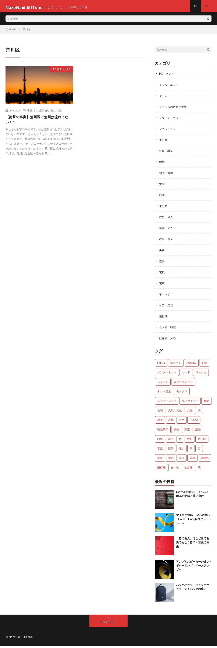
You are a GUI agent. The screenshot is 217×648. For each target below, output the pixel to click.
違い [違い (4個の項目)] (181, 450)
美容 (162, 252)
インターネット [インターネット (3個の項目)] (167, 374)
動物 (162, 164)
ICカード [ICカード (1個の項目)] (175, 364)
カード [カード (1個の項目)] (186, 374)
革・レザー (166, 296)
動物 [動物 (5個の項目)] (206, 402)
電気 (162, 274)
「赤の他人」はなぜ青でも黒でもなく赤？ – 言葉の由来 (192, 544)
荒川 (60, 112)
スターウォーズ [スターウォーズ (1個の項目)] (183, 383)
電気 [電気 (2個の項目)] (171, 459)
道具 (162, 263)
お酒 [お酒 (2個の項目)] (204, 364)
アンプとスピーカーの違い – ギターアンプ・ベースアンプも (193, 567)
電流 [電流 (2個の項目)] (181, 459)
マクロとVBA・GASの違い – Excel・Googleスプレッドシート (193, 521)
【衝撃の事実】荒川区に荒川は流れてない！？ (39, 122)
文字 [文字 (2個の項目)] (181, 421)
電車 (162, 285)
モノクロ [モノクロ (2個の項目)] (181, 393)
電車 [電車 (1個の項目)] (192, 459)
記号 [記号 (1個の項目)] (171, 450)
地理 (29, 112)
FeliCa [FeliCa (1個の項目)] (161, 364)
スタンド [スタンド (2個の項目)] (162, 383)
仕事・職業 (166, 153)
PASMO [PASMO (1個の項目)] (191, 364)
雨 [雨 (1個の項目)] (191, 450)
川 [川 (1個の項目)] (199, 412)
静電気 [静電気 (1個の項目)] (204, 459)
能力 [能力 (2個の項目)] (171, 440)
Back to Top (108, 623)
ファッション (168, 131)
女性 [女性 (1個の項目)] (190, 412)
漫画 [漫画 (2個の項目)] (198, 431)
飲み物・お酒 (168, 340)
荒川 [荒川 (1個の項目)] (189, 440)
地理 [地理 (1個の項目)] (160, 412)
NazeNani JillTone (21, 638)
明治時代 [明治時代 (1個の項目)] (162, 431)
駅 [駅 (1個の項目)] (199, 469)
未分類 (163, 208)
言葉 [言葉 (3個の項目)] (160, 450)
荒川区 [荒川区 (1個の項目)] (202, 440)
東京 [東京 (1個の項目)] (187, 431)
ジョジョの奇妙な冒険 (174, 109)
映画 (162, 197)
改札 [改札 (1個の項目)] (171, 421)
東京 (53, 112)
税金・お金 (166, 241)
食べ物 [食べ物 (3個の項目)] (175, 469)
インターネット (169, 87)
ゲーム (163, 98)
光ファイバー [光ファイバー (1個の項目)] (190, 402)
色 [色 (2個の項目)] (180, 440)
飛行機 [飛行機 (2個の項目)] (161, 469)
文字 (162, 186)
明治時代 (43, 112)
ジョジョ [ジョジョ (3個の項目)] (200, 374)
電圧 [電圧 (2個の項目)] (160, 459)
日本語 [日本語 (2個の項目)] (194, 421)
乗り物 (163, 142)
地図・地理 (62, 72)
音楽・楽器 (166, 307)
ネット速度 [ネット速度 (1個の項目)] (164, 393)
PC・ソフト (167, 76)
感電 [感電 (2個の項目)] (160, 421)
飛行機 (163, 318)
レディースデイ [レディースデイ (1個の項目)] (167, 402)
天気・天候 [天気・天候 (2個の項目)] (175, 412)
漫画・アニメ (168, 230)
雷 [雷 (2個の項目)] (199, 450)
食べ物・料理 (168, 329)
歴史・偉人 (166, 219)
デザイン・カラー (171, 120)
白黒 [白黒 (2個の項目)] (160, 440)
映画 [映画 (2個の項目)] (176, 431)
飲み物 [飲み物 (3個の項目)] (188, 469)
